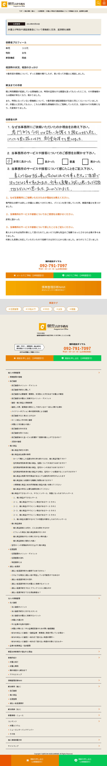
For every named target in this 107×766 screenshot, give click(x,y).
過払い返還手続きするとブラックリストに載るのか (31, 588)
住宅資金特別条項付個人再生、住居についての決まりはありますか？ (40, 463)
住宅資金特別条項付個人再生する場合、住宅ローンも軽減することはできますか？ (45, 471)
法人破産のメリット (19, 607)
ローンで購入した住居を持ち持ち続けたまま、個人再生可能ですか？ (40, 459)
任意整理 (13, 549)
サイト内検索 (98, 3)
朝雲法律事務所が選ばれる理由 (20, 652)
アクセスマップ (16, 674)
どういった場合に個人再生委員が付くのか (29, 532)
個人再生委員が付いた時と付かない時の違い (30, 536)
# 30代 (46, 309)
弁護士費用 (14, 666)
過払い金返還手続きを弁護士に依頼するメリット (30, 584)
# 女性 (59, 309)
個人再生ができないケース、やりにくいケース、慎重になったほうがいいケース (42, 493)
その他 (12, 734)
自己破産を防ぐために (20, 433)
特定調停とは (17, 562)
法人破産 (13, 602)
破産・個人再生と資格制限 (22, 403)
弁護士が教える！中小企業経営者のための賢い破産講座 (33, 628)
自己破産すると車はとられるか (24, 415)
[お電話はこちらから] (5, 760)
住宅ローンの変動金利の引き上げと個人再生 (29, 545)
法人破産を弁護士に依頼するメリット (26, 615)
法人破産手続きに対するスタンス (24, 611)
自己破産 (13, 381)
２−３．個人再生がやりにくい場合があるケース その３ (34, 510)
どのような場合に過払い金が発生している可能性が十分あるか (36, 575)
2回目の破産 (16, 441)
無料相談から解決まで (18, 670)
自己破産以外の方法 (19, 428)
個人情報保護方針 (15, 740)
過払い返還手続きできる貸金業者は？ (26, 592)
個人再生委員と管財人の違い (24, 541)
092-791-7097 (53, 265)
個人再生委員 (17, 523)
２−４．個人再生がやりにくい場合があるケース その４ (34, 515)
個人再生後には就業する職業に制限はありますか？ (33, 480)
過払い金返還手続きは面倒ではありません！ (29, 571)
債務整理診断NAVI (15, 680)
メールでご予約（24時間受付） (31, 275)
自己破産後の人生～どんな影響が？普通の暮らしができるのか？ (37, 437)
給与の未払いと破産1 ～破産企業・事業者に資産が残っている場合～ (38, 633)
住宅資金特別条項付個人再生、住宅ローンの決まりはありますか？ (39, 467)
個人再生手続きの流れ (20, 450)
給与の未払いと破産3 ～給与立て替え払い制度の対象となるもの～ (37, 641)
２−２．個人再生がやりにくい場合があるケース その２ (34, 506)
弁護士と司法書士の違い (21, 424)
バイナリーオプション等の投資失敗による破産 (30, 411)
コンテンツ (12, 721)
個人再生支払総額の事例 (21, 454)
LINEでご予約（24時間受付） (79, 275)
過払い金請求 (15, 566)
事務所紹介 (12, 658)
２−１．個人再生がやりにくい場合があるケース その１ (34, 502)
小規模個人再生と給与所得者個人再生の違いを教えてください (37, 484)
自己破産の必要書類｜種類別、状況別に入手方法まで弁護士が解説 (37, 394)
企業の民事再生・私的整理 (20, 645)
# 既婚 (72, 309)
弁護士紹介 (14, 662)
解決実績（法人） (15, 709)
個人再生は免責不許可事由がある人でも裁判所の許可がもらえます (39, 476)
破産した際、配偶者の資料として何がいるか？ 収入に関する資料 (37, 407)
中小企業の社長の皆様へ (21, 624)
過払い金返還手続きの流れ (22, 579)
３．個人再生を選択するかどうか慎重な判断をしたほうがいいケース (40, 519)
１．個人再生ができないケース (25, 497)
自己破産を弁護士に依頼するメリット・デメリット (31, 398)
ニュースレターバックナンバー (22, 730)
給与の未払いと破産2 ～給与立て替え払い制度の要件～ (33, 637)
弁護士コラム (15, 725)
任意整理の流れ (18, 558)
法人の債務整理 (14, 598)
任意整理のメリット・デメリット (24, 553)
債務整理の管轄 (16, 377)
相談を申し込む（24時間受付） (31, 358)
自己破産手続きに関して (21, 390)
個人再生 (13, 446)
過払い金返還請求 (17, 703)
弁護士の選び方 (18, 620)
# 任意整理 (13, 309)
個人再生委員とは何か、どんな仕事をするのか (31, 528)
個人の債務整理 (14, 373)
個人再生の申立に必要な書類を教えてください (31, 489)
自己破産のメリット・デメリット (24, 385)
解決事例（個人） (15, 686)
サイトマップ (13, 746)
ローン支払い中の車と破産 (22, 420)
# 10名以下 (31, 309)
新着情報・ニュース (15, 715)
